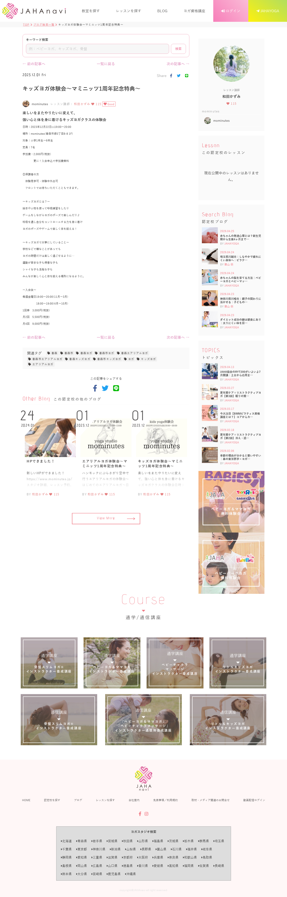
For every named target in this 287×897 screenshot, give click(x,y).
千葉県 (66, 849)
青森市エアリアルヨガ (47, 380)
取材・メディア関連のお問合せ (210, 800)
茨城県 (173, 841)
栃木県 (188, 841)
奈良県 (173, 857)
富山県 (161, 849)
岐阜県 (206, 849)
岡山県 (81, 866)
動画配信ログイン (254, 800)
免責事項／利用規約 (165, 800)
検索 (178, 49)
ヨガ (131, 380)
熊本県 (66, 874)
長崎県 (218, 866)
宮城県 (112, 841)
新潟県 (115, 849)
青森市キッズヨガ (109, 380)
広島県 (96, 866)
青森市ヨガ (106, 374)
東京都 (81, 849)
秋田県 (127, 841)
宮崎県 (96, 874)
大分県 (81, 874)
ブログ (78, 800)
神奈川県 (98, 849)
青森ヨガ (86, 374)
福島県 (157, 841)
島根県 (66, 866)
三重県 (96, 857)
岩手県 (96, 841)
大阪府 (142, 857)
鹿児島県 (114, 874)
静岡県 (66, 857)
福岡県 (188, 866)
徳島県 (127, 866)
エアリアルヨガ (42, 385)
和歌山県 (190, 857)
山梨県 (130, 849)
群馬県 (203, 841)
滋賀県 (112, 857)
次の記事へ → (178, 63)
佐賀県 (203, 866)
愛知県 (81, 857)
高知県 (173, 866)
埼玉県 (218, 841)
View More (116, 540)
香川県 (142, 866)
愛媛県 (157, 866)
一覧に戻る (106, 63)
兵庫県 (157, 857)
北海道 (66, 841)
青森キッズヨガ (79, 380)
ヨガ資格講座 (194, 10)
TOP (26, 24)
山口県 (112, 866)
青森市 (69, 374)
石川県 (176, 849)
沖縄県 (130, 874)
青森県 (81, 841)
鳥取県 (206, 857)
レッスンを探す (128, 10)
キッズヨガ (148, 380)
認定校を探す (52, 800)
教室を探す (91, 10)
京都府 (127, 857)
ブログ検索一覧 (43, 24)
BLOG (162, 10)
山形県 (142, 841)
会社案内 (134, 800)
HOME (26, 800)
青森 (54, 374)
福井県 (191, 849)
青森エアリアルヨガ (134, 374)
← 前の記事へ (34, 63)
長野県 (145, 849)
